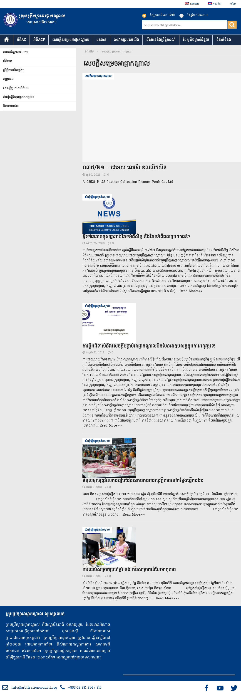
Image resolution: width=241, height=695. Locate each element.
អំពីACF (39, 39)
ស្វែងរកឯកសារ (193, 15)
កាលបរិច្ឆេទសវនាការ (15, 52)
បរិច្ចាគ (233, 4)
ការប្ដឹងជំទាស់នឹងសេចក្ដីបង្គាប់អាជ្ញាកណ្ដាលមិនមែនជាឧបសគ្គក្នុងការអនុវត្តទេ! (148, 346)
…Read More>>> (189, 291)
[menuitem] (191, 4)
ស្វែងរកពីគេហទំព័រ (158, 15)
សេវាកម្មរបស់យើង (126, 39)
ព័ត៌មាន (7, 61)
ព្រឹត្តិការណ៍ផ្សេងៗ (13, 70)
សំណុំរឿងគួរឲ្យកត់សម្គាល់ (18, 97)
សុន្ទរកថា (8, 79)
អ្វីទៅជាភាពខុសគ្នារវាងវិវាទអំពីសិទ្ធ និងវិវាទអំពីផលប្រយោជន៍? (136, 237)
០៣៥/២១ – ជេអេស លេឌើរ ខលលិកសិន (124, 168)
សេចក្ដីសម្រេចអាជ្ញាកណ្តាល (70, 39)
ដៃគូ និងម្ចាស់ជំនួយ (196, 39)
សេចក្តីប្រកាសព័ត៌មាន (16, 88)
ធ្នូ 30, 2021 (93, 175)
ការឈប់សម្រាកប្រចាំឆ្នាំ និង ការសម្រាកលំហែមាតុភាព (129, 569)
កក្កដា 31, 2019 (95, 352)
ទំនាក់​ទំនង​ (223, 39)
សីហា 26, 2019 (95, 243)
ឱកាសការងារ (11, 106)
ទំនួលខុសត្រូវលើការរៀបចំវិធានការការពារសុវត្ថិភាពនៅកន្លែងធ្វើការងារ (143, 480)
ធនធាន (101, 39)
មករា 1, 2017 (94, 576)
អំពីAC (21, 39)
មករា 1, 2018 (94, 487)
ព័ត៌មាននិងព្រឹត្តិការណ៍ (161, 39)
